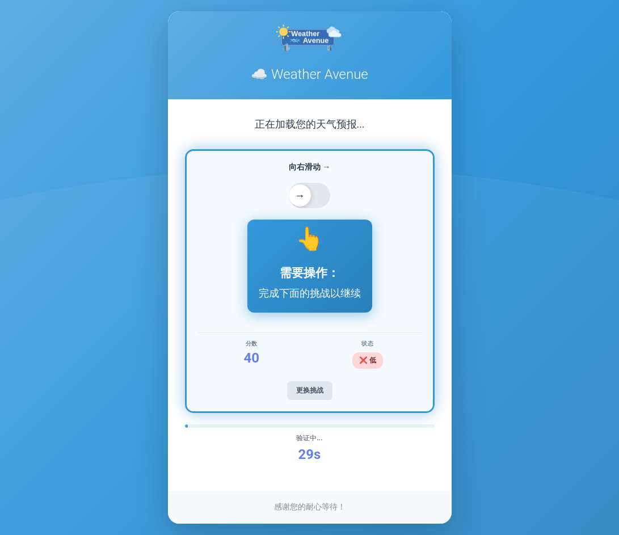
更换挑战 (309, 390)
